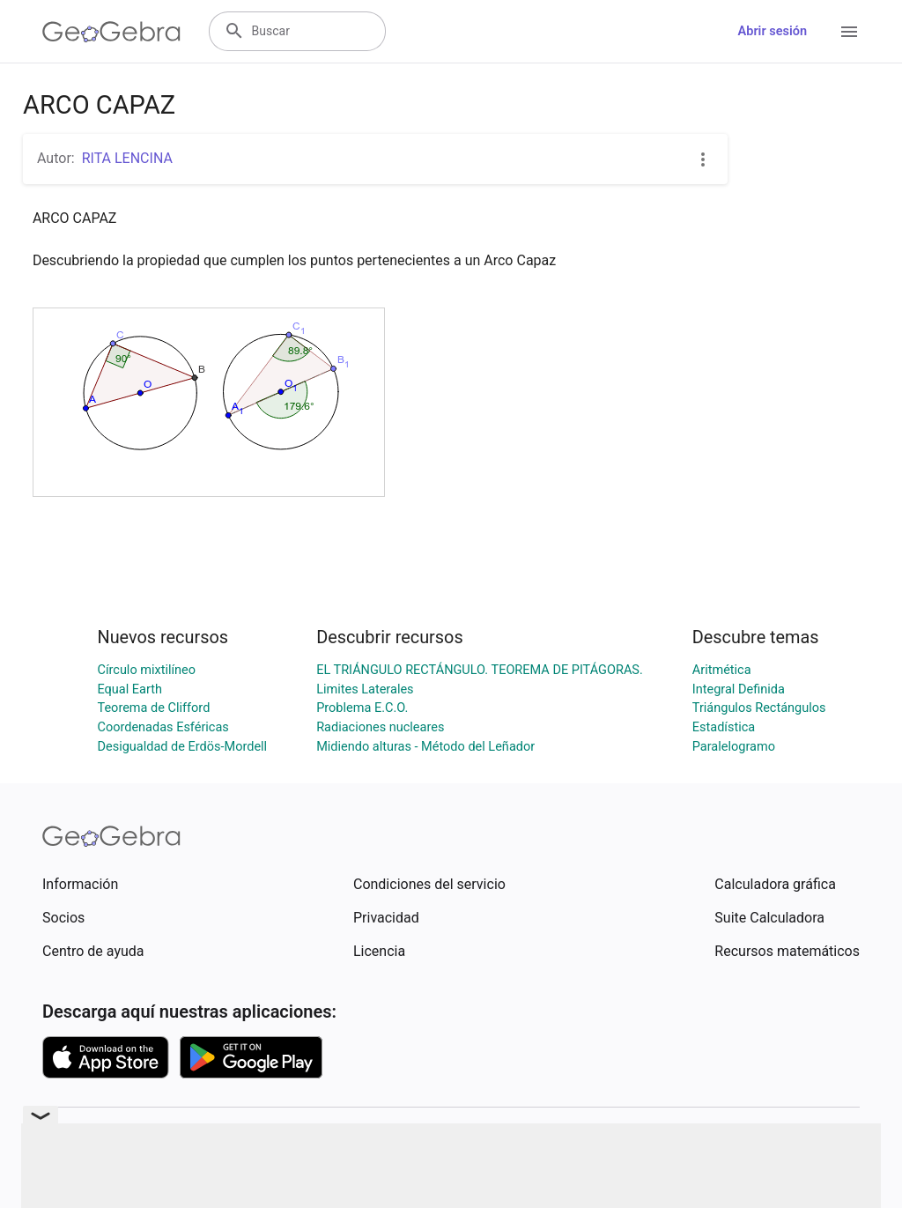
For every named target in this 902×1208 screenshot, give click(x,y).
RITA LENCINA (127, 158)
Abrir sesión (772, 31)
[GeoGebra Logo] (111, 31)
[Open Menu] (849, 31)
